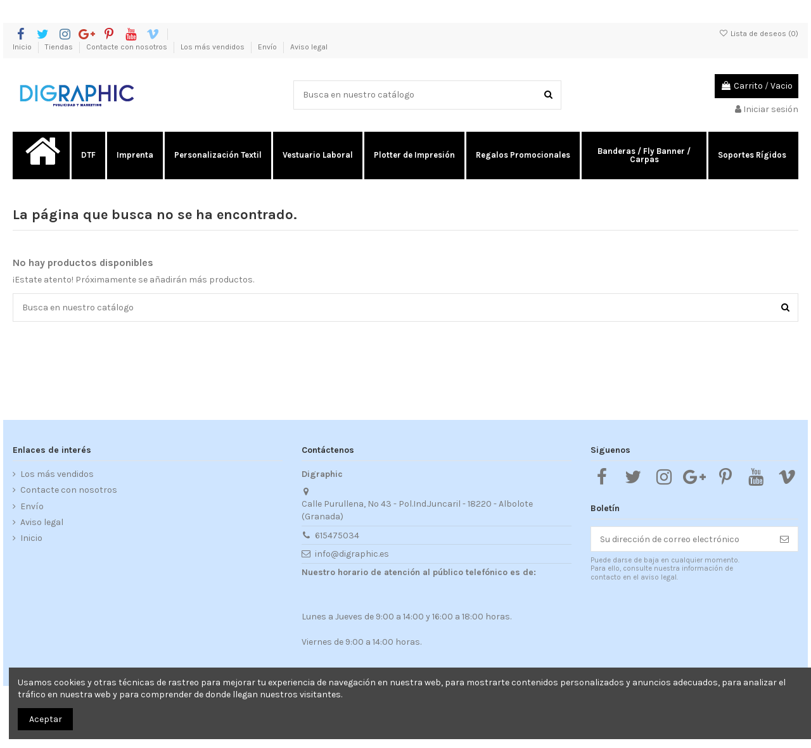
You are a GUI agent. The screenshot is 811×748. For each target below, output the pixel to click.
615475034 (337, 535)
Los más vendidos (213, 46)
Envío (268, 46)
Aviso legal (309, 46)
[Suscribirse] (784, 539)
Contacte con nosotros (127, 46)
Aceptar (45, 719)
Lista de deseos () (758, 33)
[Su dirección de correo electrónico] (681, 539)
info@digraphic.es (352, 553)
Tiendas (60, 46)
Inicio (23, 46)
